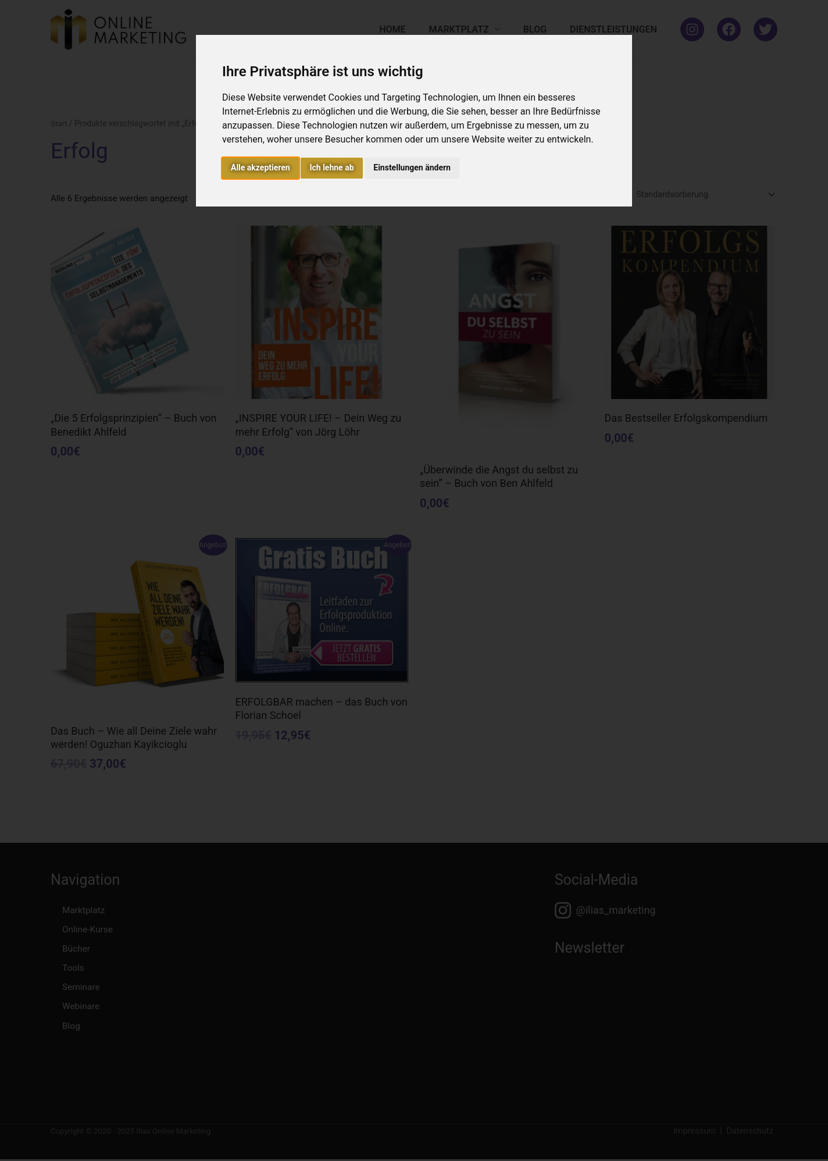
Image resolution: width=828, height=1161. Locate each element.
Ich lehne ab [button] (331, 167)
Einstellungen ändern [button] (412, 167)
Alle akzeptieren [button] (260, 167)
